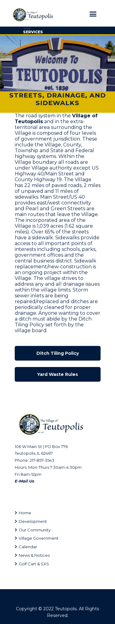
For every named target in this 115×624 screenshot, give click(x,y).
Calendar (28, 546)
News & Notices (34, 555)
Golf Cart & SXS (34, 563)
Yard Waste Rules (57, 374)
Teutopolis (66, 608)
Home (25, 512)
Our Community (35, 529)
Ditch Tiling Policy (57, 353)
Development (33, 521)
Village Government (39, 538)
